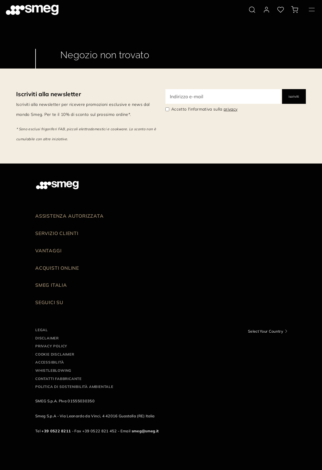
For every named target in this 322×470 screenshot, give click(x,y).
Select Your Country (265, 331)
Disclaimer (47, 338)
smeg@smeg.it (145, 431)
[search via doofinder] (252, 9)
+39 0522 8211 (56, 431)
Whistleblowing (53, 370)
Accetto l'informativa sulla (204, 109)
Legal (41, 330)
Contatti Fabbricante (58, 378)
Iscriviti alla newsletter (48, 94)
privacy (230, 109)
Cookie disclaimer (54, 354)
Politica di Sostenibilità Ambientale (74, 386)
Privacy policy (51, 346)
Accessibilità (49, 362)
